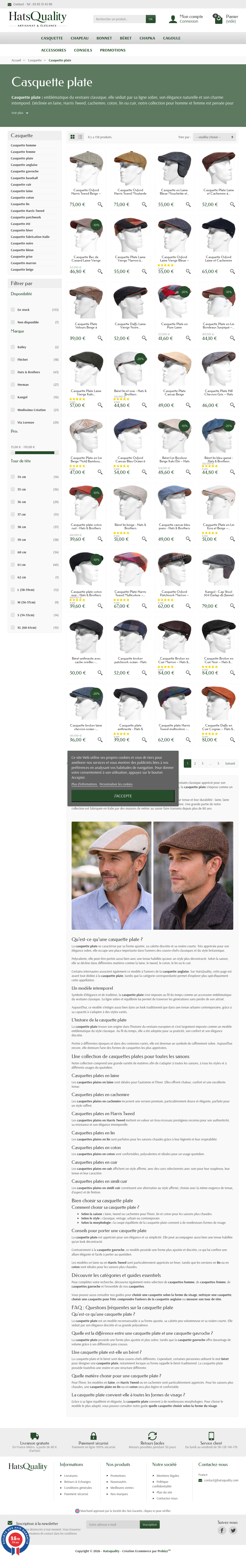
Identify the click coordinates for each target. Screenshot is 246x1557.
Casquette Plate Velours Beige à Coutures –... (86, 327)
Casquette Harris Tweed (27, 211)
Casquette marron (23, 263)
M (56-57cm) (27, 602)
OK (151, 19)
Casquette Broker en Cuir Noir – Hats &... (218, 660)
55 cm (22, 489)
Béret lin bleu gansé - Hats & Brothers (218, 459)
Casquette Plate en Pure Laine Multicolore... (174, 327)
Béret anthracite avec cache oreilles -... (86, 660)
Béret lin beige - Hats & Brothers (130, 526)
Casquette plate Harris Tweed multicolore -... (174, 727)
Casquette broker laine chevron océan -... (86, 727)
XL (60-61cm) (27, 627)
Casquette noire (22, 243)
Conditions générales (78, 1487)
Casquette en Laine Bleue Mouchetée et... (174, 192)
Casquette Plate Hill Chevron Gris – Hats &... (218, 394)
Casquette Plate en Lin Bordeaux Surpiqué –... (218, 325)
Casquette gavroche (25, 171)
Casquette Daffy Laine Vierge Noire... (130, 325)
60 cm (22, 552)
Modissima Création (32, 410)
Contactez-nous (167, 1498)
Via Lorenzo (26, 422)
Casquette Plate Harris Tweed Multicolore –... (130, 593)
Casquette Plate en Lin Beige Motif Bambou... (86, 459)
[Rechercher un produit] (119, 19)
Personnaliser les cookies (116, 784)
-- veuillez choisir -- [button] (208, 137)
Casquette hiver (22, 230)
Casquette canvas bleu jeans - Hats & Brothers (174, 526)
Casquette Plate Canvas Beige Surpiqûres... (174, 394)
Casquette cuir (21, 184)
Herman (23, 384)
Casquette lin (20, 204)
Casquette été (20, 224)
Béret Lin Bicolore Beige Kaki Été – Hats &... (175, 461)
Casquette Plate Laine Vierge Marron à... (130, 258)
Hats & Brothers (29, 372)
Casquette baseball (24, 178)
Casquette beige (22, 269)
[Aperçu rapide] (100, 204)
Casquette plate (22, 158)
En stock (24, 309)
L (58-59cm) (26, 590)
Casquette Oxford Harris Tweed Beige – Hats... (86, 193)
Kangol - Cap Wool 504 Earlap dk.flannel (219, 593)
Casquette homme (23, 145)
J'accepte (123, 796)
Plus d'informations (85, 784)
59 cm (22, 539)
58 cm (22, 527)
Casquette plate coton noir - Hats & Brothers (86, 593)
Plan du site (164, 1492)
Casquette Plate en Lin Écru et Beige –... (218, 526)
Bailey (22, 347)
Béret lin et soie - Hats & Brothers (130, 392)
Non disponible (28, 322)
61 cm (21, 565)
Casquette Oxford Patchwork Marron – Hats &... (174, 595)
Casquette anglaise (24, 165)
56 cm (22, 502)
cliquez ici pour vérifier (157, 1511)
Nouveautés (118, 1481)
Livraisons (71, 1475)
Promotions (118, 1475)
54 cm (22, 477)
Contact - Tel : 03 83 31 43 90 (30, 4)
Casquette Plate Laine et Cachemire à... (218, 192)
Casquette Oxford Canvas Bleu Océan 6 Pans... (130, 461)
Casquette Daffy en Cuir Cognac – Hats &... (218, 727)
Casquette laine (22, 191)
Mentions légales (168, 1475)
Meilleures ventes (122, 1487)
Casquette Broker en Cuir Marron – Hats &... (174, 660)
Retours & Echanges (77, 1481)
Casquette (22, 135)
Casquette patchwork (26, 217)
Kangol (22, 397)
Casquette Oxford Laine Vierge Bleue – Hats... (174, 260)
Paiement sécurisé (76, 1494)
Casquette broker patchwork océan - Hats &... (130, 661)
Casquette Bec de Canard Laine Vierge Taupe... (86, 260)
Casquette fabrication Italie (30, 237)
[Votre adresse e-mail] (113, 1524)
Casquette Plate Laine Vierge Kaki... (86, 392)
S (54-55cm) (26, 615)
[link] (222, 1530)
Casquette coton (22, 197)
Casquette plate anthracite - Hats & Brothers (130, 728)
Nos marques (119, 1494)
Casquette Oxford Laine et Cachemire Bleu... (218, 260)
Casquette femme (23, 152)
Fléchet (23, 359)
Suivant (230, 763)
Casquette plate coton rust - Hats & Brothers (86, 526)
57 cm (22, 514)
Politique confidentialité (162, 1483)
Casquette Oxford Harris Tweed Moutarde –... (130, 193)
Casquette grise (21, 256)
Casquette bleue (22, 250)
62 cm (22, 577)
